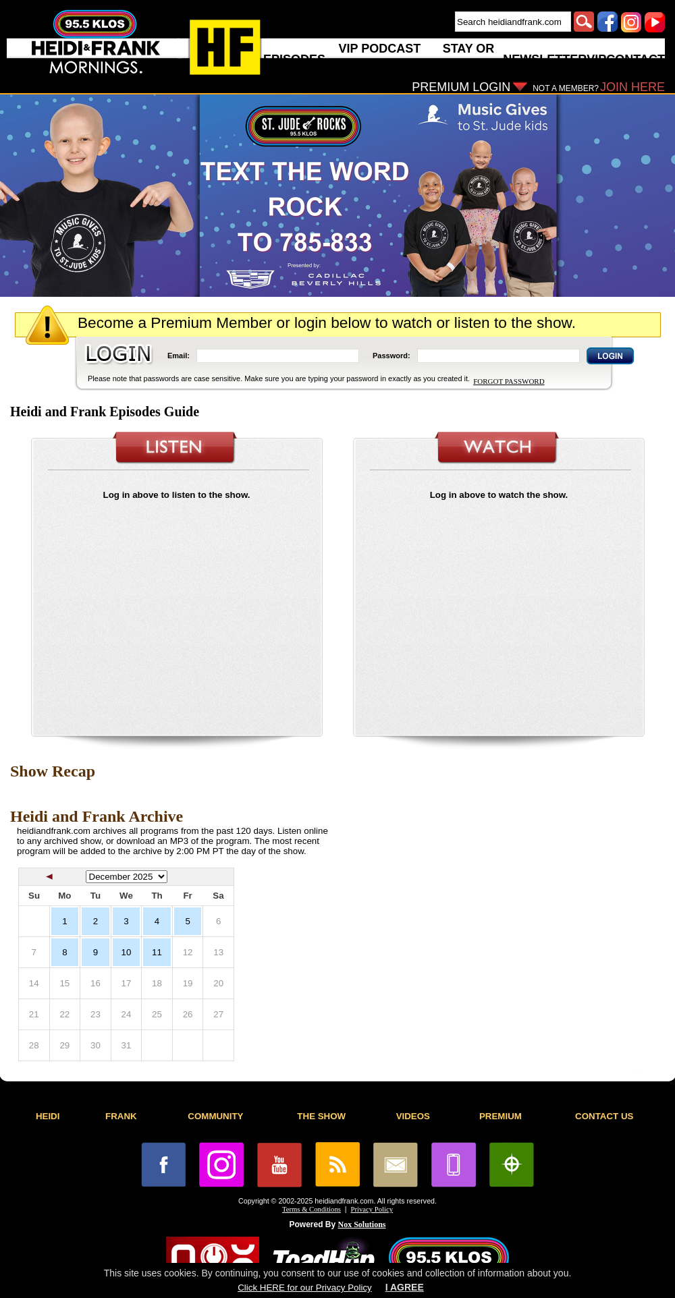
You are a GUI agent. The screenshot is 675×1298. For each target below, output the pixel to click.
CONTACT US (604, 1116)
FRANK (121, 1116)
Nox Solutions (362, 1224)
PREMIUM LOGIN (461, 87)
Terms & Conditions (311, 1209)
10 (127, 952)
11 (157, 952)
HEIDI (48, 1116)
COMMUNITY (215, 1116)
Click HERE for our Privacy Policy (304, 1287)
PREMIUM (500, 1116)
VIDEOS (413, 1116)
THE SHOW (321, 1116)
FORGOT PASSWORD (508, 381)
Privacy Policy (372, 1209)
